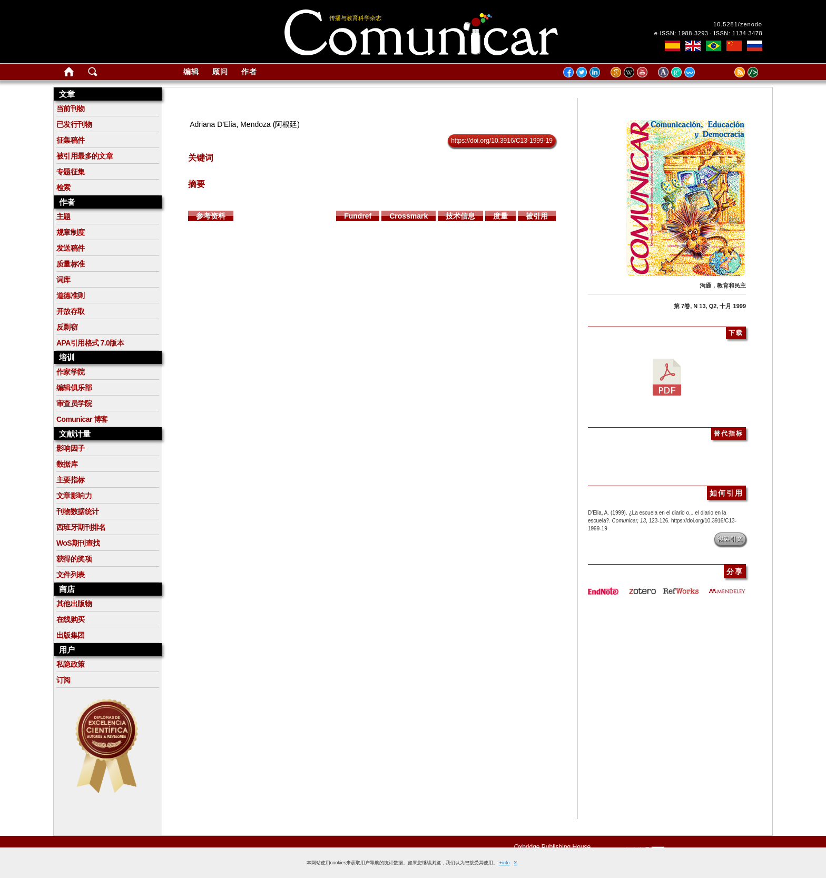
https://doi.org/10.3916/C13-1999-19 (502, 140)
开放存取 (70, 311)
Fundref (357, 216)
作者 (249, 71)
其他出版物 (74, 603)
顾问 (220, 71)
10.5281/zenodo (737, 24)
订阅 (63, 680)
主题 (63, 216)
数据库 (66, 464)
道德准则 (70, 295)
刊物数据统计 (77, 511)
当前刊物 (70, 108)
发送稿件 (70, 248)
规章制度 (70, 232)
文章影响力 (74, 495)
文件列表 (70, 574)
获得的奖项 (74, 559)
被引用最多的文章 (84, 156)
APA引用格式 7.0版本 (90, 343)
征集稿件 (70, 140)
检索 (63, 187)
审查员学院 (74, 403)
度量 (500, 216)
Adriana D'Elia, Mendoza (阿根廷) (245, 124)
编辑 (191, 71)
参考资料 (210, 216)
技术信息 (460, 216)
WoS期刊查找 (78, 543)
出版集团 (70, 635)
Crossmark (408, 216)
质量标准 (70, 264)
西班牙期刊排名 (81, 527)
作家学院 (70, 372)
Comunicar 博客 (82, 419)
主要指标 (70, 480)
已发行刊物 (74, 124)
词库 (63, 279)
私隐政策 (70, 664)
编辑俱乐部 (74, 387)
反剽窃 (66, 327)
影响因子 (70, 448)
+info (504, 862)
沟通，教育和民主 (723, 285)
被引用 (537, 216)
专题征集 (70, 171)
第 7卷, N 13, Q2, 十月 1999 (710, 306)
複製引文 (730, 538)
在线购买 (70, 619)
